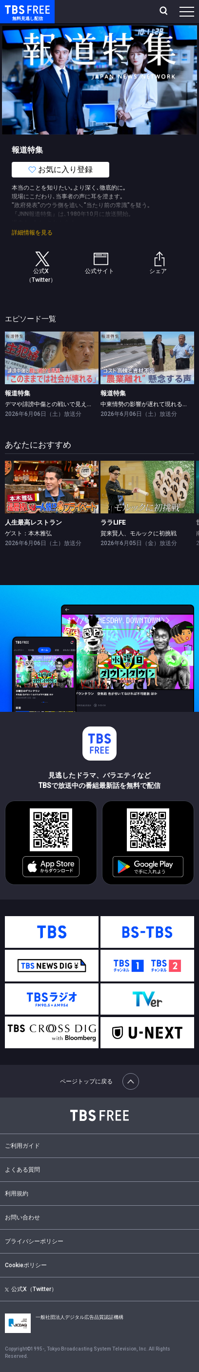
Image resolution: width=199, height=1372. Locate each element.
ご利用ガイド (22, 1145)
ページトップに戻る (99, 1081)
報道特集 (17, 393)
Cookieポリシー (26, 1265)
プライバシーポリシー (34, 1241)
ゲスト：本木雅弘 (28, 533)
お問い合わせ (22, 1217)
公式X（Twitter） (31, 1289)
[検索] (164, 12)
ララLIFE (112, 522)
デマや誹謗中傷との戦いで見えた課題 (54, 404)
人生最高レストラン (33, 522)
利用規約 (16, 1193)
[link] (52, 358)
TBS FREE (16, 9)
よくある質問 (22, 1169)
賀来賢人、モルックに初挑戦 (138, 533)
